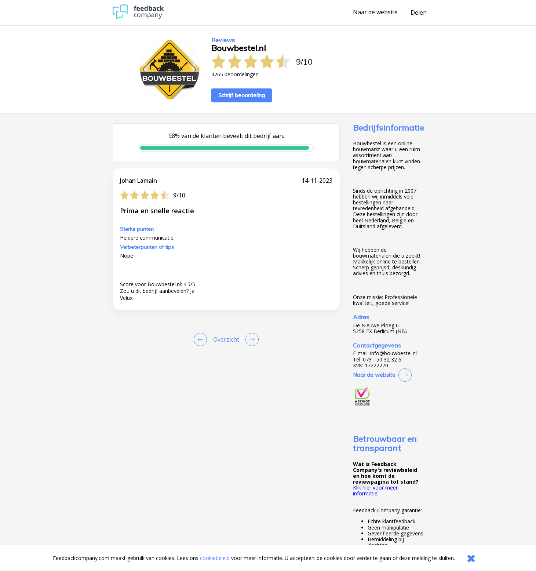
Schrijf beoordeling (241, 95)
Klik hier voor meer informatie (375, 490)
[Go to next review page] (251, 339)
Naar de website (375, 12)
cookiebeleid (215, 557)
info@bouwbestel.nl (393, 353)
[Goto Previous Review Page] (202, 339)
